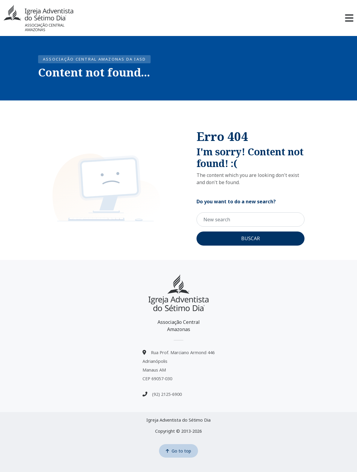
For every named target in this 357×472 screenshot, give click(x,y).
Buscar (250, 238)
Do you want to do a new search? (236, 201)
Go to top (178, 451)
